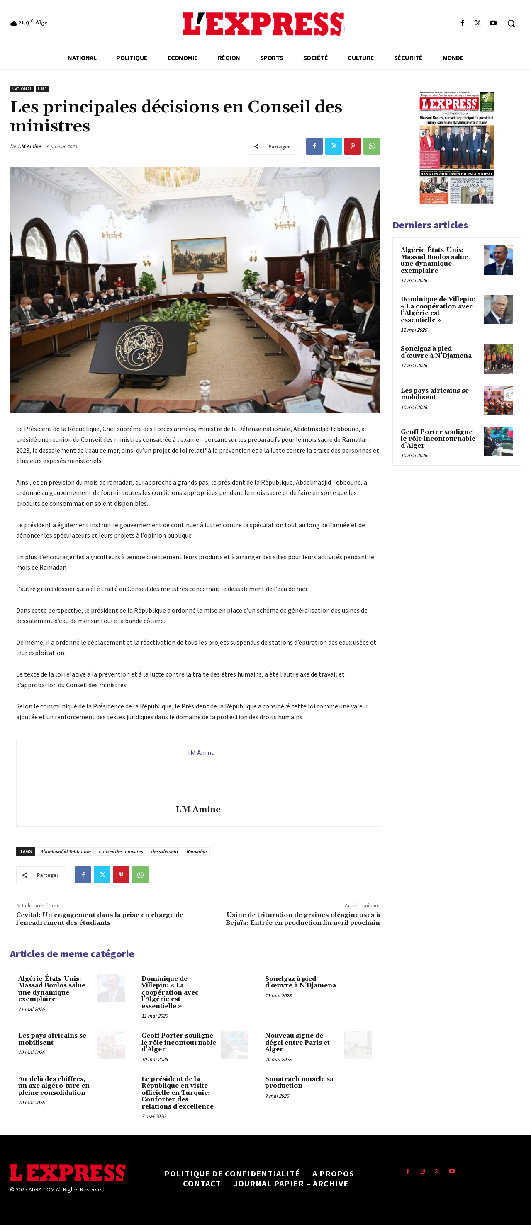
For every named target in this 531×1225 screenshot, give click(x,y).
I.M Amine (29, 146)
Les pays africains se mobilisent (52, 1039)
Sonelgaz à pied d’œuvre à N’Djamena (300, 982)
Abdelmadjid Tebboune (65, 851)
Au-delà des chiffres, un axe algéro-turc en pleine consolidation (54, 1086)
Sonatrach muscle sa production (299, 1082)
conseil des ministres (121, 851)
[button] (511, 23)
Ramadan (196, 851)
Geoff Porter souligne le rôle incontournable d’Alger (178, 1042)
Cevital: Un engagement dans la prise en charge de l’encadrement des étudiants (99, 919)
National (22, 89)
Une (42, 89)
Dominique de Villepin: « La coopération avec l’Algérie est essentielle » (170, 992)
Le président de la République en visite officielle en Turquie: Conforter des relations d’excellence (177, 1093)
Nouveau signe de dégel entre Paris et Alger (297, 1042)
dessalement (164, 851)
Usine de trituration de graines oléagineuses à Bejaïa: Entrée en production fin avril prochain (303, 919)
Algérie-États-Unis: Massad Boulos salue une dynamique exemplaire (51, 989)
